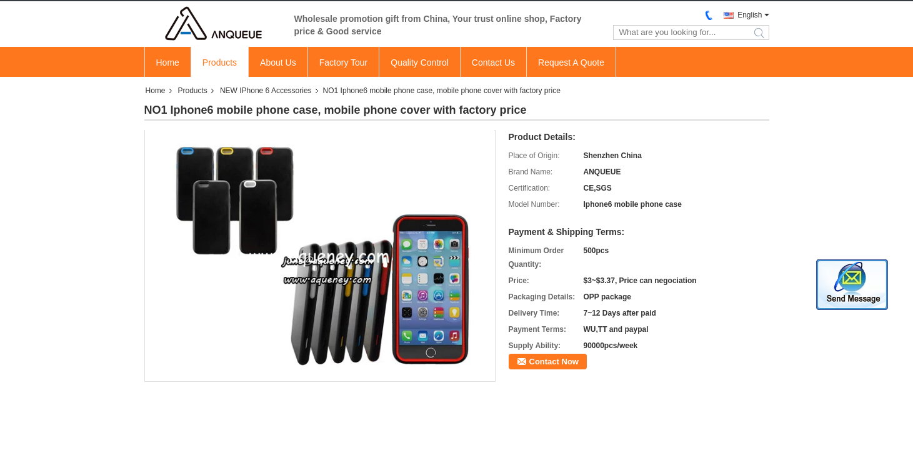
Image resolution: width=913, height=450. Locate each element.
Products (219, 63)
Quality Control (420, 63)
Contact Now (554, 361)
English (749, 15)
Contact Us (493, 63)
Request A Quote (571, 63)
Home (167, 63)
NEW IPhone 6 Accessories (266, 90)
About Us (278, 63)
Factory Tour (343, 63)
